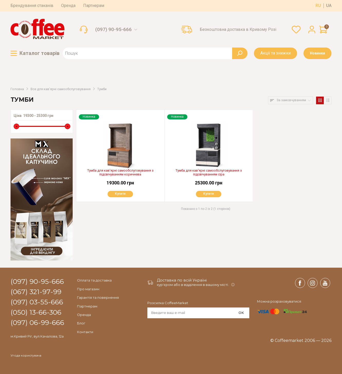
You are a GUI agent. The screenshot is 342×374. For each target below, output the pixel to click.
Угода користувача (26, 355)
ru (318, 5)
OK (241, 313)
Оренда (68, 5)
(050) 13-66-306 (36, 312)
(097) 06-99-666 (37, 323)
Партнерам (93, 5)
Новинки (317, 53)
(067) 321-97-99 (36, 292)
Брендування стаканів (32, 5)
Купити (119, 194)
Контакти (85, 332)
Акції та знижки (275, 53)
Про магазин (88, 289)
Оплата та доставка (94, 280)
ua (328, 5)
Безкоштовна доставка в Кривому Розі (238, 29)
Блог (81, 323)
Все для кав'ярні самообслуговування (61, 89)
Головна (17, 89)
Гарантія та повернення (98, 297)
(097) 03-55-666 (37, 302)
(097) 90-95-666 (113, 29)
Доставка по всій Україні (182, 280)
